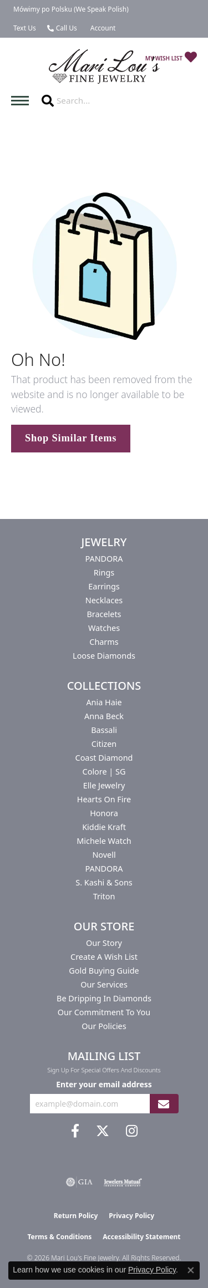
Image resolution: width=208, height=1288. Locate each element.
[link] (70, 9)
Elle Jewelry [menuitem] (104, 785)
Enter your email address (104, 1084)
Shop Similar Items (70, 438)
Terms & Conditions (59, 1236)
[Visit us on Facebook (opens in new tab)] (75, 1131)
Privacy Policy (131, 1215)
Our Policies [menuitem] (104, 1026)
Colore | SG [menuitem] (104, 771)
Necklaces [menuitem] (104, 600)
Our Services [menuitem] (104, 984)
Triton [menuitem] (104, 896)
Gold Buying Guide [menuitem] (104, 970)
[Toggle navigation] (23, 100)
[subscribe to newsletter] (163, 1103)
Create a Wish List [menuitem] (104, 956)
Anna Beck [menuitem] (104, 716)
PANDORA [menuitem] (104, 558)
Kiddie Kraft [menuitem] (104, 827)
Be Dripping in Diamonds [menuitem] (104, 998)
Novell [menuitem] (103, 854)
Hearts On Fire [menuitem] (104, 799)
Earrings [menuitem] (103, 586)
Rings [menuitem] (104, 572)
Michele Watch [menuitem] (104, 841)
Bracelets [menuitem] (104, 614)
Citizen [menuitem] (104, 744)
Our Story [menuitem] (104, 943)
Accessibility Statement (141, 1236)
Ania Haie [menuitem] (103, 702)
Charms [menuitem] (103, 642)
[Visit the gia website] (79, 1182)
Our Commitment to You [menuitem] (104, 1012)
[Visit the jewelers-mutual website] (123, 1182)
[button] (102, 28)
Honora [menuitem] (104, 813)
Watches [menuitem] (104, 628)
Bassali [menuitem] (104, 730)
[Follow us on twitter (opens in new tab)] (102, 1131)
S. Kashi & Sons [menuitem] (103, 882)
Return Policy (76, 1215)
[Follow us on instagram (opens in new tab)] (131, 1131)
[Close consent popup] (190, 1270)
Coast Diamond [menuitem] (104, 757)
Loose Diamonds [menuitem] (104, 655)
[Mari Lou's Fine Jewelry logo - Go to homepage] (104, 67)
